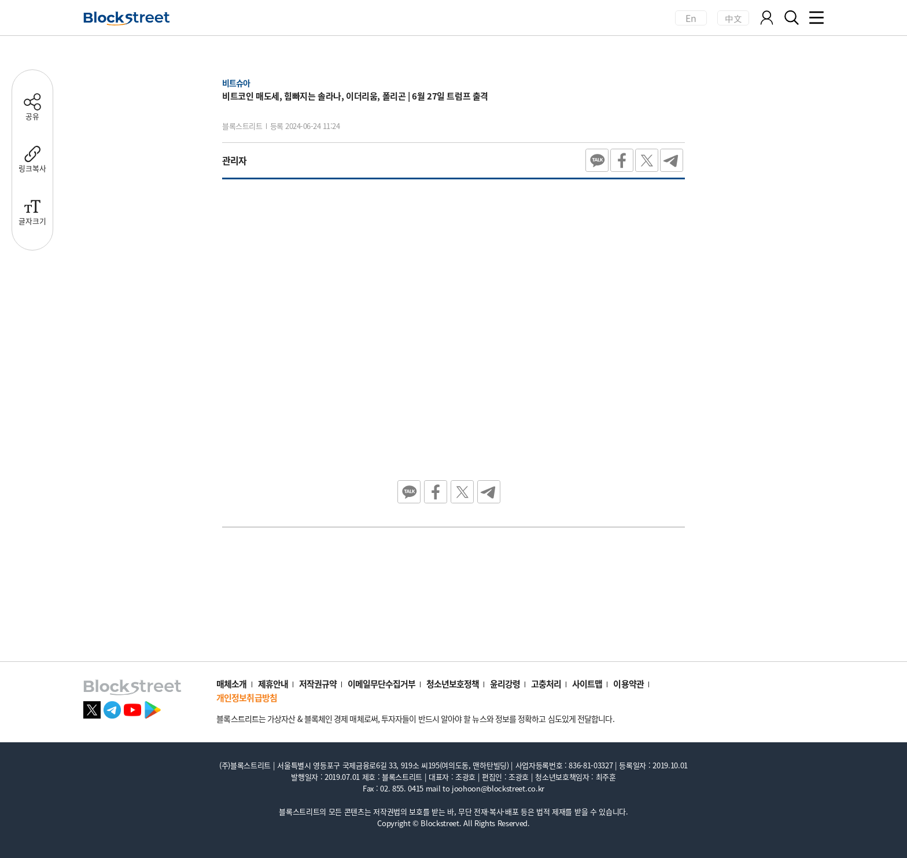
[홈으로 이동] (126, 18)
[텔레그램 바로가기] (112, 708)
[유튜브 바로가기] (132, 708)
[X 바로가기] (92, 708)
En (691, 18)
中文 (733, 18)
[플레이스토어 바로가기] (152, 708)
